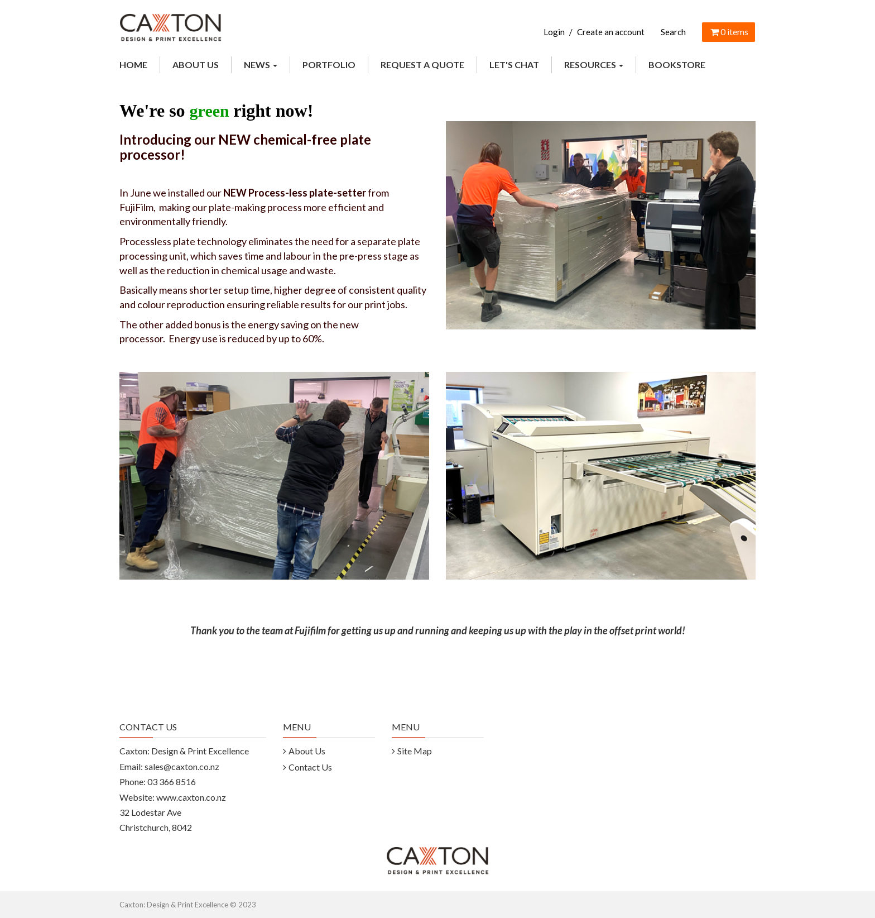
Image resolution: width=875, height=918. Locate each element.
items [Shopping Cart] (728, 31)
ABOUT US (195, 64)
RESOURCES (593, 64)
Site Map (414, 750)
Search (673, 32)
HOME (133, 64)
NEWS (260, 64)
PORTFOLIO (328, 64)
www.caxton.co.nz (191, 797)
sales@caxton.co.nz (182, 766)
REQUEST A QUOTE (422, 64)
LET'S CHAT (514, 64)
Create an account (611, 32)
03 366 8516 (171, 781)
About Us (307, 750)
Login (554, 32)
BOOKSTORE (676, 64)
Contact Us (310, 767)
